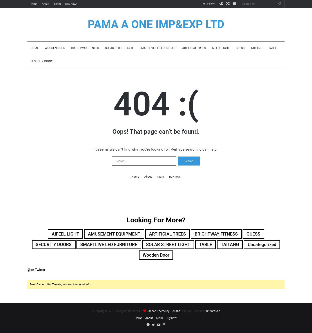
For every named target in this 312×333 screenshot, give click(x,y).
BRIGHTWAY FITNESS (85, 48)
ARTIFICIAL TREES (194, 48)
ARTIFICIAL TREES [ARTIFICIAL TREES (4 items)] (167, 234)
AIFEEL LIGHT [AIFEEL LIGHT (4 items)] (65, 234)
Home (33, 3)
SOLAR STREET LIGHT (119, 48)
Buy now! (71, 3)
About (45, 3)
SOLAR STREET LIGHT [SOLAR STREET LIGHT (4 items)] (168, 244)
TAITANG (256, 48)
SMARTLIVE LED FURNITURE (158, 48)
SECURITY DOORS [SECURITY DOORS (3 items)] (53, 244)
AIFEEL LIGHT (220, 48)
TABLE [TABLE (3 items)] (205, 244)
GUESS (240, 48)
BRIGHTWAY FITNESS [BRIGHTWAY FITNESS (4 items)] (216, 234)
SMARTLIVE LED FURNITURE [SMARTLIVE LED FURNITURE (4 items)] (108, 244)
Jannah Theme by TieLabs (163, 311)
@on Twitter (36, 270)
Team (57, 3)
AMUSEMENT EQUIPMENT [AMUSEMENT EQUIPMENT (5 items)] (114, 234)
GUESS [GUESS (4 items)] (253, 234)
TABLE (272, 48)
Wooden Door (55, 48)
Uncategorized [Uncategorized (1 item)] (262, 244)
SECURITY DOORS (42, 61)
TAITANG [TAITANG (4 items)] (230, 244)
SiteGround (213, 311)
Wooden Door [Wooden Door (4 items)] (156, 255)
